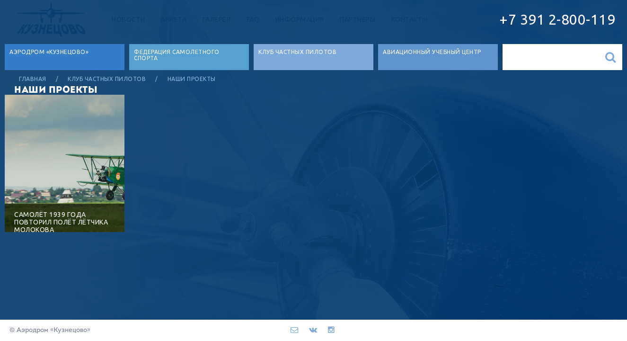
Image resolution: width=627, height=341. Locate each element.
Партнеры (357, 19)
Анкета (173, 19)
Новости (128, 19)
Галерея (217, 19)
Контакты (409, 19)
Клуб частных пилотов (107, 79)
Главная (32, 79)
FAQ (253, 19)
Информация (299, 19)
